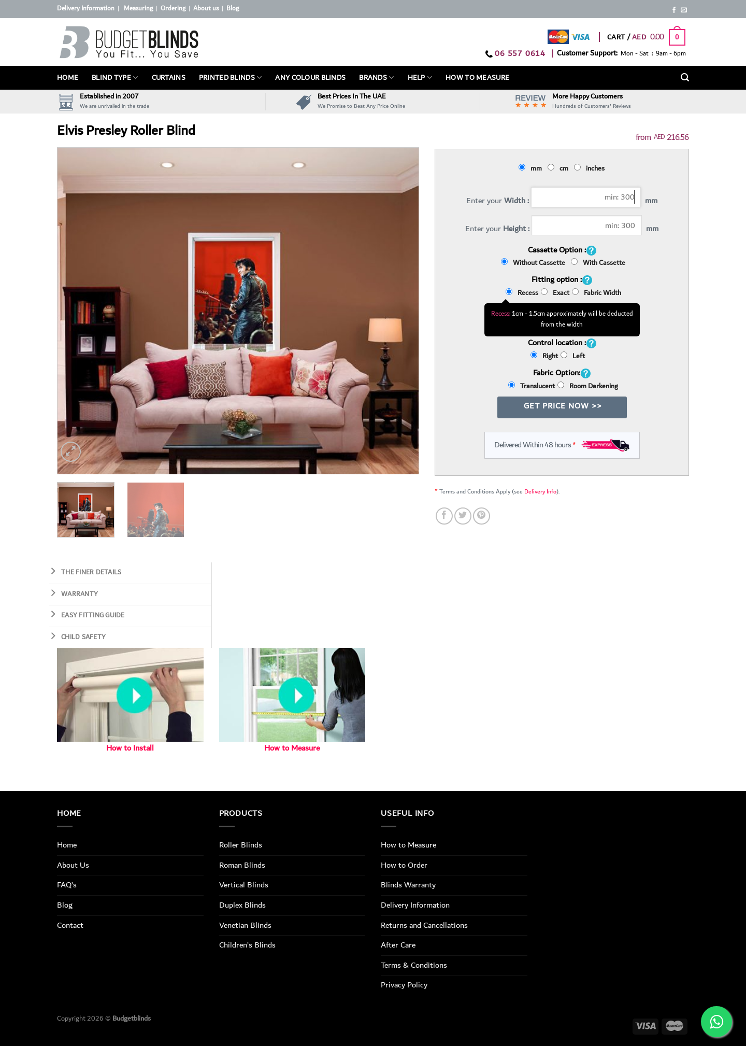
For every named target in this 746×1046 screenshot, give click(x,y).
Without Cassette (534, 262)
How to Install (130, 748)
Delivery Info (540, 492)
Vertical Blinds (243, 885)
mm (532, 168)
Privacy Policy (404, 985)
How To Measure (477, 77)
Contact (70, 925)
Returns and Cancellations (424, 925)
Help (420, 77)
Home (67, 77)
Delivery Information (85, 8)
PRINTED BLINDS (230, 77)
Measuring (138, 8)
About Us (73, 865)
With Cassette (598, 262)
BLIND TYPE (115, 77)
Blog (232, 8)
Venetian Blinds (245, 925)
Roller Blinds (240, 845)
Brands (376, 77)
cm (559, 168)
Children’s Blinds (247, 945)
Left (573, 356)
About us (206, 8)
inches (591, 168)
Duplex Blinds (242, 905)
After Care (398, 945)
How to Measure (292, 748)
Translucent (531, 386)
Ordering (173, 8)
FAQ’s (67, 885)
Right (544, 356)
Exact (555, 293)
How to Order (404, 865)
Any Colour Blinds (310, 77)
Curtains (168, 77)
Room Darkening (587, 386)
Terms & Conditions (414, 965)
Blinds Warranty (408, 885)
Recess (522, 293)
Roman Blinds (242, 865)
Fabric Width (596, 293)
